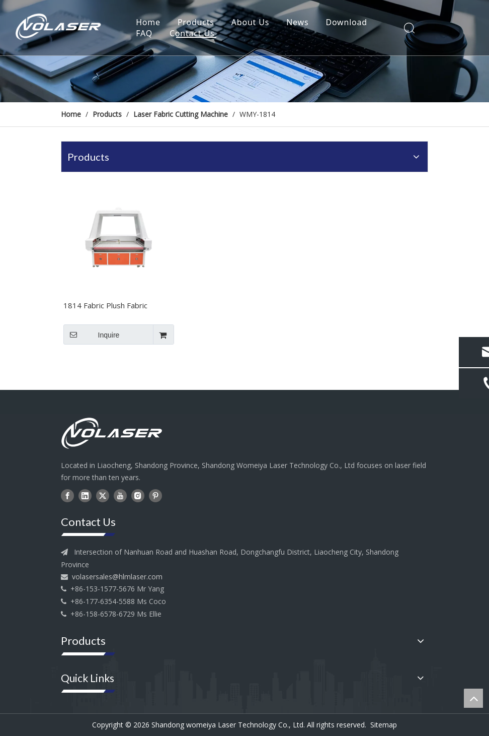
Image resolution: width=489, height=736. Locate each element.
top (473, 698)
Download (346, 22)
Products (196, 22)
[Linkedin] (85, 495)
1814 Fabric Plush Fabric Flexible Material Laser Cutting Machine (115, 306)
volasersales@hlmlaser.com (117, 576)
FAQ (144, 33)
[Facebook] (67, 495)
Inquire (91, 334)
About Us (250, 22)
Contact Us (192, 33)
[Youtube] (120, 495)
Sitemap (383, 724)
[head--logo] (119, 433)
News (297, 22)
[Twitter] (102, 495)
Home (148, 22)
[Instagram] (137, 495)
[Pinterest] (155, 495)
